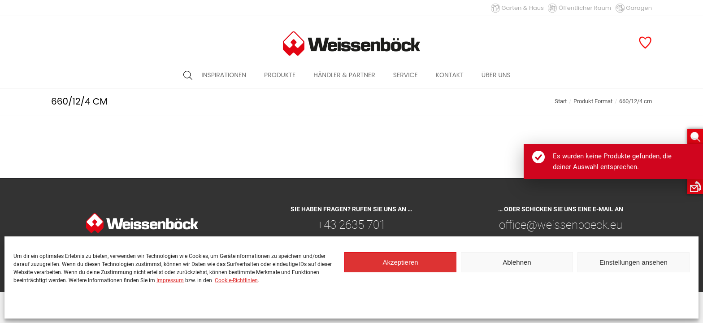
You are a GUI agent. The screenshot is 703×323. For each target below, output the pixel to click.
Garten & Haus (517, 8)
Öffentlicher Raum (579, 8)
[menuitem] (223, 75)
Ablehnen (517, 262)
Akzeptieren (400, 262)
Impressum (170, 280)
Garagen (634, 8)
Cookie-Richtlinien (236, 280)
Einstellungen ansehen (633, 262)
